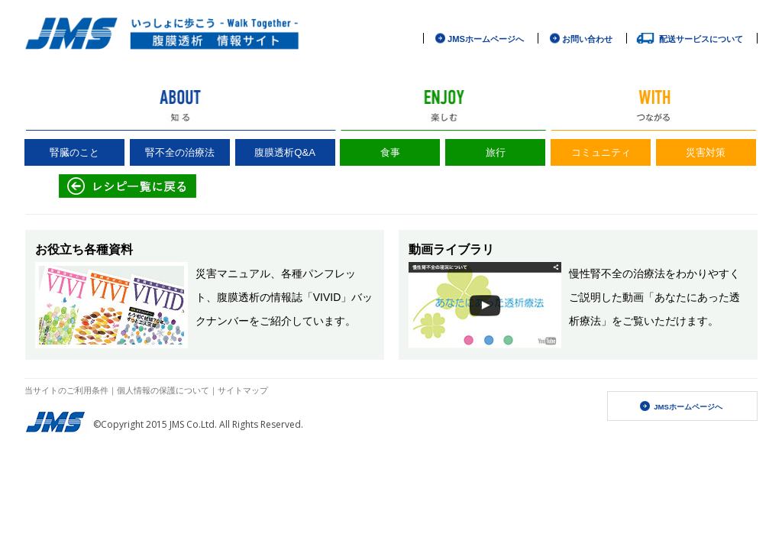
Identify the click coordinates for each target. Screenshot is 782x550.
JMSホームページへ (486, 39)
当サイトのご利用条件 (66, 390)
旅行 (496, 152)
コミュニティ (601, 152)
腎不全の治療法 (180, 152)
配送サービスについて (701, 39)
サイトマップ (243, 390)
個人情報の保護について (163, 390)
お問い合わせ (587, 39)
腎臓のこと (74, 152)
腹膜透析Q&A (284, 152)
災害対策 (705, 152)
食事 (390, 152)
